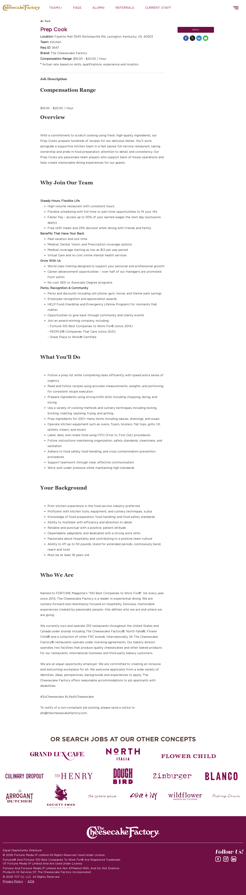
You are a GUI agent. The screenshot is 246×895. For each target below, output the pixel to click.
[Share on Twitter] (192, 38)
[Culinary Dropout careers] (24, 776)
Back (45, 21)
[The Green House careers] (102, 796)
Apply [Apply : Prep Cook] (195, 30)
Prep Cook (53, 29)
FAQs (77, 7)
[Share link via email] (205, 38)
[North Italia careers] (123, 754)
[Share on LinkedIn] (199, 38)
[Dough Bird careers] (123, 776)
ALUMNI (98, 7)
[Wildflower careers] (185, 796)
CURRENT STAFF (158, 7)
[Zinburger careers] (172, 776)
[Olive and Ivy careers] (144, 796)
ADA (30, 881)
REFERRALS (124, 7)
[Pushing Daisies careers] (226, 796)
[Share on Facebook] (186, 38)
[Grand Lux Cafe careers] (57, 756)
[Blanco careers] (221, 776)
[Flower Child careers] (189, 756)
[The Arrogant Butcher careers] (19, 796)
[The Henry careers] (74, 776)
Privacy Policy (13, 881)
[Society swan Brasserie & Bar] (61, 796)
